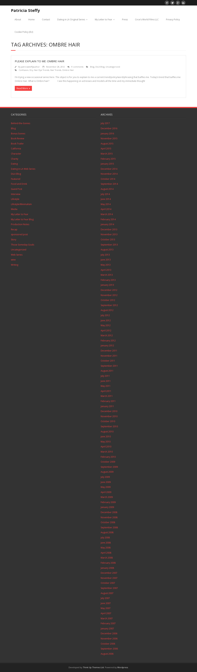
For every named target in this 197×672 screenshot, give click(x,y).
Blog (92, 66)
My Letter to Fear (103, 19)
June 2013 (106, 259)
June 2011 (106, 381)
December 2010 (109, 411)
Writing (14, 264)
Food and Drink (19, 183)
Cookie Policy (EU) (24, 31)
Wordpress (122, 667)
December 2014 (109, 168)
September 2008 (109, 527)
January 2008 (107, 567)
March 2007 (107, 618)
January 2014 (107, 224)
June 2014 (106, 199)
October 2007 (108, 582)
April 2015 (106, 148)
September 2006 (109, 648)
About (18, 19)
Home (31, 19)
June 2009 (106, 482)
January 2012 (107, 345)
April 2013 (106, 269)
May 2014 (106, 204)
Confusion (23, 70)
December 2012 (109, 290)
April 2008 (106, 552)
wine (13, 259)
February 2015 (108, 158)
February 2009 (108, 502)
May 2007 (106, 608)
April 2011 (106, 391)
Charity (14, 158)
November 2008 (109, 517)
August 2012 (107, 310)
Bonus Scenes (18, 133)
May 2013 (106, 264)
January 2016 (107, 133)
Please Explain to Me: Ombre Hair (39, 61)
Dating (14, 163)
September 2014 (109, 183)
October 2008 (108, 522)
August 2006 (107, 653)
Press (125, 19)
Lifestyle (15, 199)
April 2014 (106, 209)
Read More (22, 88)
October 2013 (108, 239)
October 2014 (108, 178)
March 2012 (107, 335)
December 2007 (109, 572)
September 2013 (109, 244)
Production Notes (20, 224)
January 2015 (107, 163)
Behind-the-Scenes (20, 123)
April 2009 (106, 492)
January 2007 (107, 628)
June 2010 (106, 436)
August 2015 (107, 143)
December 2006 (109, 633)
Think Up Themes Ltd (93, 667)
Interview (15, 194)
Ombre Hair (68, 70)
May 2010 (106, 441)
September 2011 (109, 365)
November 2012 (109, 295)
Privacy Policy (173, 19)
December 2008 (109, 512)
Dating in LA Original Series (71, 19)
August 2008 (107, 532)
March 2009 (107, 497)
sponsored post (19, 234)
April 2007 (106, 613)
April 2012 (106, 330)
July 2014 (105, 194)
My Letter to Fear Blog (22, 219)
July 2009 (105, 477)
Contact (46, 19)
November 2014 (109, 173)
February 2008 (108, 562)
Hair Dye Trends (41, 70)
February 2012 (108, 340)
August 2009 (107, 471)
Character (16, 153)
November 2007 (109, 578)
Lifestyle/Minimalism (21, 204)
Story (13, 239)
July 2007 (105, 598)
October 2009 (108, 461)
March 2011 (107, 396)
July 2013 (105, 254)
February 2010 (108, 456)
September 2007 (109, 588)
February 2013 (108, 280)
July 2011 (105, 375)
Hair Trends (55, 70)
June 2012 (106, 320)
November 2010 (109, 416)
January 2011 (107, 406)
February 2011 (108, 401)
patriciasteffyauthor (30, 66)
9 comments (77, 66)
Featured (15, 178)
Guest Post (16, 189)
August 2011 (107, 370)
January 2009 (107, 507)
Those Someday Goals (22, 244)
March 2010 (107, 451)
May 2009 (106, 487)
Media (14, 209)
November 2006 (109, 638)
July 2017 (105, 123)
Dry (31, 70)
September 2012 (109, 305)
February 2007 (108, 623)
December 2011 (109, 350)
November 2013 (109, 234)
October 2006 (108, 643)
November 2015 (109, 138)
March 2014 (107, 214)
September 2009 (109, 466)
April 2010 (106, 446)
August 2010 (107, 431)
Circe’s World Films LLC (147, 19)
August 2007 (107, 593)
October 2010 (108, 421)
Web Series (16, 254)
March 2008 (107, 557)
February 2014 (108, 219)
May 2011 (106, 386)
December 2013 (109, 229)
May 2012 (106, 325)
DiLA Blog (100, 66)
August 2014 (107, 189)
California (16, 148)
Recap (14, 229)
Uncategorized (113, 66)
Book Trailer (17, 143)
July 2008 (105, 537)
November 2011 (109, 355)
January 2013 (107, 284)
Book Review (17, 138)
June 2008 (106, 542)
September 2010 (109, 426)
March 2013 (107, 274)
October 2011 (108, 360)
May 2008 (106, 547)
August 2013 (107, 249)
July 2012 (105, 315)
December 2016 (109, 128)
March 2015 (107, 153)
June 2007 (106, 603)
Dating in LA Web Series (23, 168)
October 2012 (108, 300)
